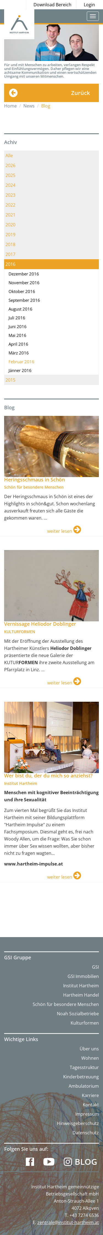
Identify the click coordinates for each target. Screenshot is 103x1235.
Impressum (87, 1114)
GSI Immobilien (83, 976)
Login (89, 5)
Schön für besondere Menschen (66, 1004)
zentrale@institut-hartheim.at (68, 1222)
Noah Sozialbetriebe (78, 1014)
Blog (86, 1162)
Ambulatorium (84, 1086)
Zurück (80, 93)
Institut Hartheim (81, 986)
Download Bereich (52, 5)
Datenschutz (86, 1133)
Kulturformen (85, 1023)
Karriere (90, 1095)
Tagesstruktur (84, 1067)
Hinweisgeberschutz (78, 1123)
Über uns (89, 1049)
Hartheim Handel (81, 995)
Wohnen (90, 1058)
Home (10, 106)
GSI (95, 967)
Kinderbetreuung (81, 1077)
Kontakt (91, 1105)
